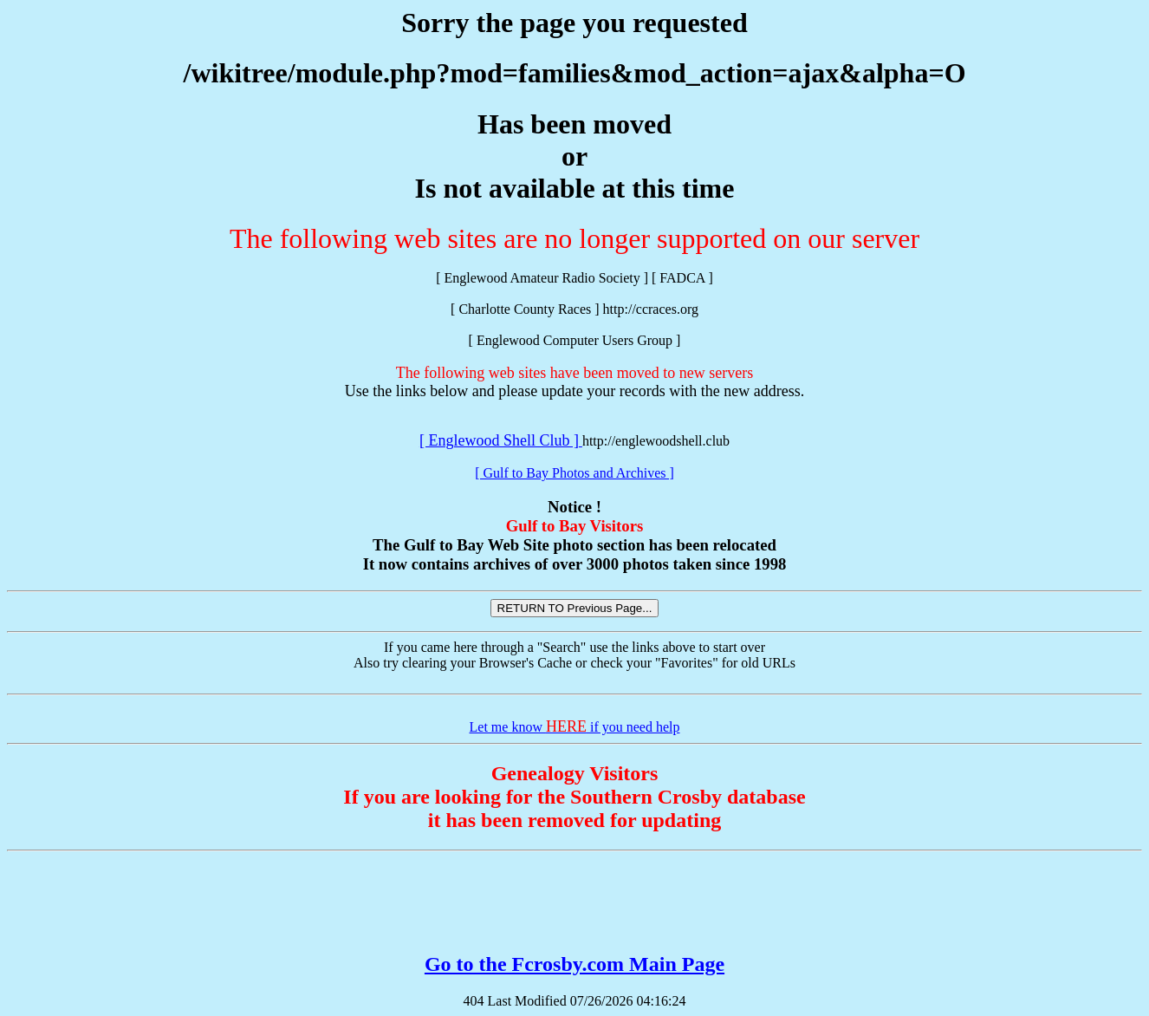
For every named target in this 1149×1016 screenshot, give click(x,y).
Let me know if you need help (575, 727)
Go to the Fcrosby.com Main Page (574, 964)
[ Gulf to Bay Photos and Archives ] (574, 473)
